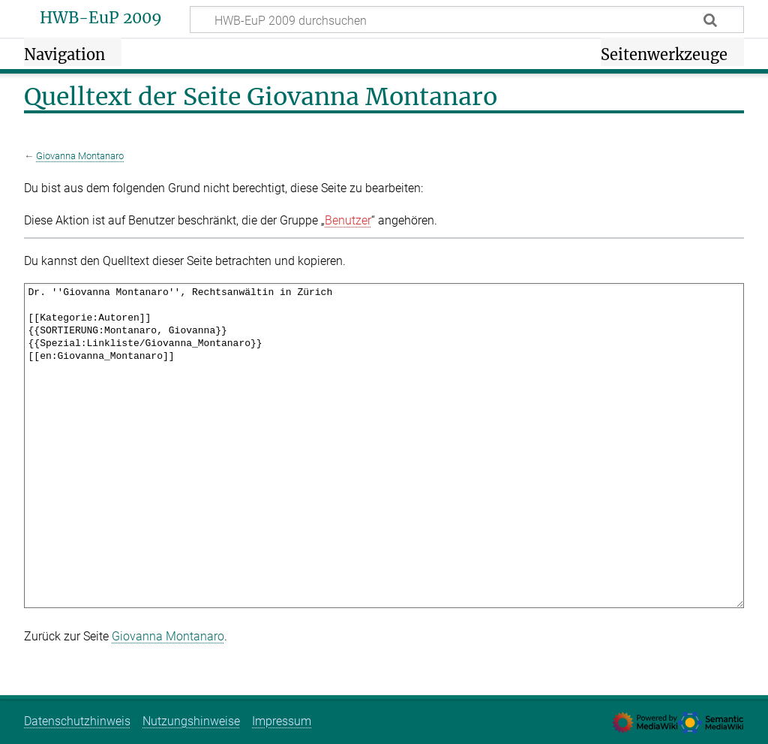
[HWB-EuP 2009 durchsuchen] (466, 19)
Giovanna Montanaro (80, 155)
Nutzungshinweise (191, 721)
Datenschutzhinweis (77, 721)
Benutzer (348, 220)
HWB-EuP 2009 (101, 18)
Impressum (281, 721)
